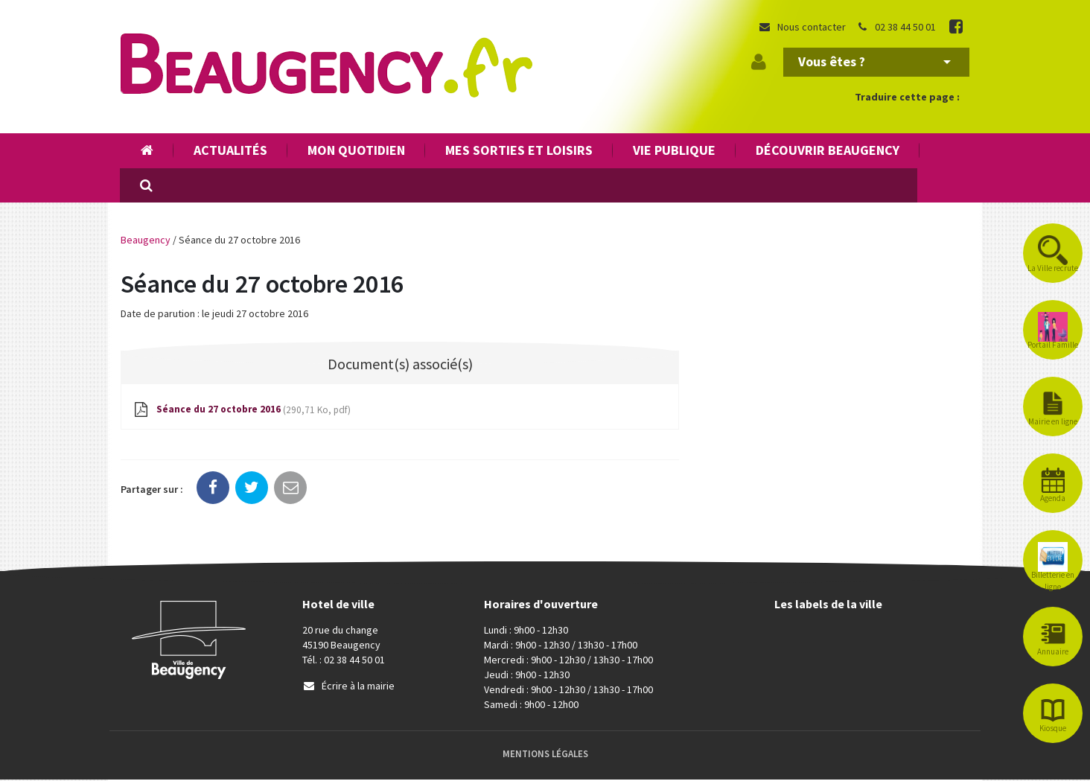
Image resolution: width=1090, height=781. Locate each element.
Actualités (230, 150)
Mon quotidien (356, 150)
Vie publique (674, 150)
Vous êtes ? (874, 61)
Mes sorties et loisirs (519, 150)
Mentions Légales (545, 755)
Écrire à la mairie (348, 687)
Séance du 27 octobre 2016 (246, 411)
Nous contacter (802, 27)
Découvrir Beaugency (827, 150)
